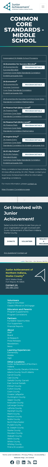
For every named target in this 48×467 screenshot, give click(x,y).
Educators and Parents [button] (19, 309)
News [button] (9, 346)
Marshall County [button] (14, 411)
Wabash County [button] (14, 436)
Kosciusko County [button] (15, 403)
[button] (12, 462)
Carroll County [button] (14, 375)
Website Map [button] (19, 457)
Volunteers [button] (13, 300)
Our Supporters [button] (14, 323)
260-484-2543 (12, 288)
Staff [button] (9, 332)
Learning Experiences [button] (18, 350)
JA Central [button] (30, 457)
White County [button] (13, 441)
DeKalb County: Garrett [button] (18, 380)
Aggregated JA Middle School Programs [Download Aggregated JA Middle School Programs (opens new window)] (20, 58)
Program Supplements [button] (17, 312)
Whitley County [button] (14, 444)
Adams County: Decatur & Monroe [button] (22, 369)
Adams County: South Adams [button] (20, 372)
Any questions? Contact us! (15, 253)
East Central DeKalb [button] (16, 383)
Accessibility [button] (39, 455)
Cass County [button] (12, 378)
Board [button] (10, 335)
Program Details (33, 67)
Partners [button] (11, 318)
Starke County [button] (14, 430)
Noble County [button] (13, 419)
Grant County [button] (13, 392)
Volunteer (27, 241)
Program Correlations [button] (17, 315)
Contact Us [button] (12, 285)
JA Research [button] (12, 338)
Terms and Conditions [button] (11, 455)
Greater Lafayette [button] (15, 394)
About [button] (10, 330)
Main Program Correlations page (16, 189)
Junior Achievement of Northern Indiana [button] (22, 365)
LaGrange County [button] (15, 405)
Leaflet (22, 261)
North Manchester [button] (15, 422)
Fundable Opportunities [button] (18, 321)
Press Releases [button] (14, 341)
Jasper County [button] (13, 400)
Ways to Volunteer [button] (15, 303)
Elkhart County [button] (14, 386)
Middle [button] (10, 355)
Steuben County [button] (15, 433)
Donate (11, 241)
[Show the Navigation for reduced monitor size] (43, 7)
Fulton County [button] (14, 389)
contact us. (32, 184)
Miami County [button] (13, 414)
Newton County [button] (14, 416)
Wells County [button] (13, 439)
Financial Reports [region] (15, 326)
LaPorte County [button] (14, 408)
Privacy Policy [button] (27, 455)
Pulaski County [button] (14, 425)
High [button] (9, 358)
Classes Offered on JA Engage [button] (20, 306)
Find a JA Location (15, 447)
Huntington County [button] (16, 397)
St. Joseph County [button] (15, 428)
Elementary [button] (12, 352)
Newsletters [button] (12, 344)
